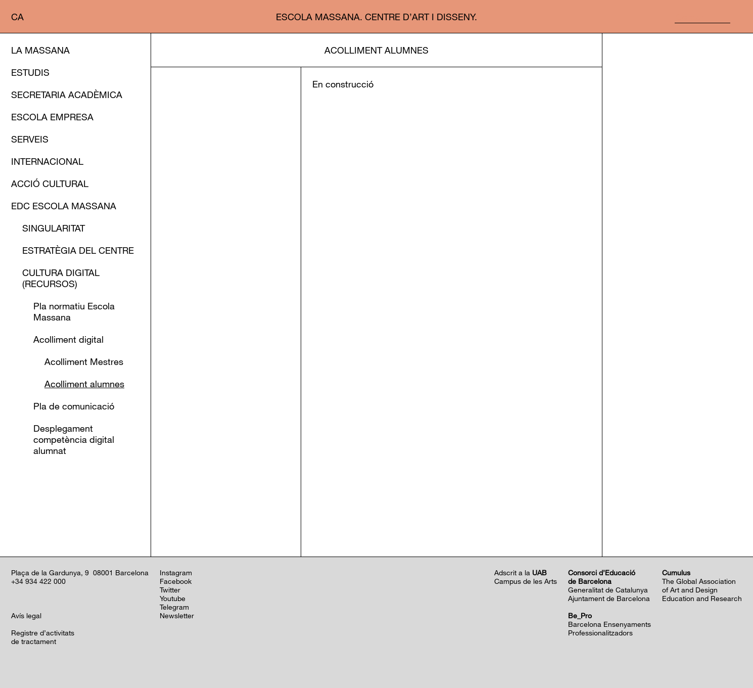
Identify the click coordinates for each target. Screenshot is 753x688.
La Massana (40, 50)
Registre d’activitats (42, 632)
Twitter (170, 589)
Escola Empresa (52, 116)
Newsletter (177, 615)
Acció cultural (49, 183)
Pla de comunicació (73, 405)
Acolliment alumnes (84, 383)
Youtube (172, 598)
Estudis (30, 72)
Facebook (176, 581)
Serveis (30, 139)
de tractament (33, 641)
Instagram (176, 572)
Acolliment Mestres (83, 361)
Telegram (174, 607)
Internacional (47, 161)
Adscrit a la (520, 572)
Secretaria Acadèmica (66, 94)
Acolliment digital (68, 339)
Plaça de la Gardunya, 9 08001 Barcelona (80, 572)
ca (17, 16)
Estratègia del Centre (78, 250)
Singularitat (53, 228)
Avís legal (26, 615)
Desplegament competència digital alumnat (73, 439)
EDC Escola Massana (63, 205)
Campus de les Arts (525, 581)
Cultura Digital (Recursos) (61, 278)
